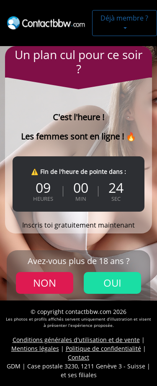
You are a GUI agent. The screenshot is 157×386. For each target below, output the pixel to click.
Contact (78, 357)
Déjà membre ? (124, 18)
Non (44, 283)
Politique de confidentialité (103, 348)
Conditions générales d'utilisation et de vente (76, 340)
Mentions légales (35, 348)
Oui (112, 283)
